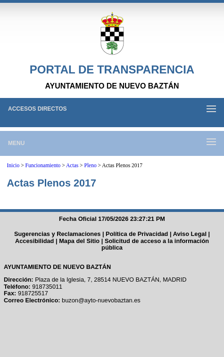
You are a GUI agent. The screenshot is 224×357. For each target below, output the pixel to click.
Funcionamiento (43, 165)
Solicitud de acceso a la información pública (155, 244)
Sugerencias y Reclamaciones (57, 233)
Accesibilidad (34, 240)
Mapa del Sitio (79, 240)
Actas (72, 165)
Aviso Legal (190, 233)
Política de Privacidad (137, 233)
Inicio (13, 165)
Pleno (90, 165)
